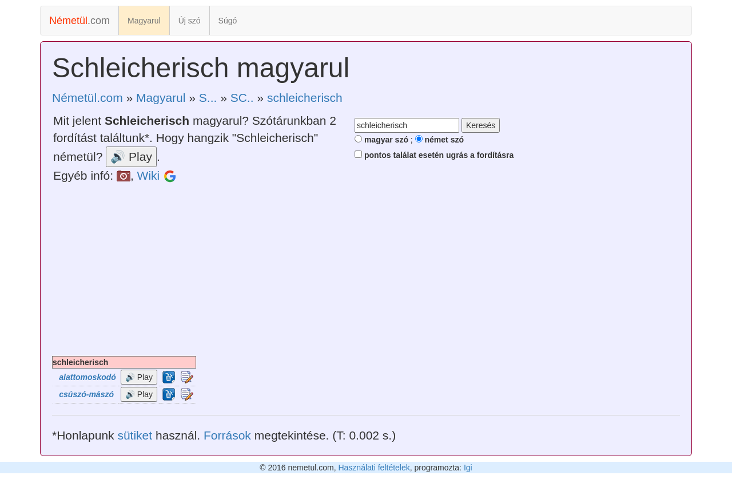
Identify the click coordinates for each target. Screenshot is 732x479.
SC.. (242, 97)
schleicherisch (305, 97)
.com (79, 20)
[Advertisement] (366, 270)
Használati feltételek (373, 467)
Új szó (189, 20)
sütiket (134, 435)
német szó (439, 139)
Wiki (148, 175)
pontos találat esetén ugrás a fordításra (434, 155)
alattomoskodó (87, 377)
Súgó (227, 20)
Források (227, 435)
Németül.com (87, 97)
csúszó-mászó (86, 394)
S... (208, 97)
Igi (468, 467)
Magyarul (144, 20)
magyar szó (381, 139)
